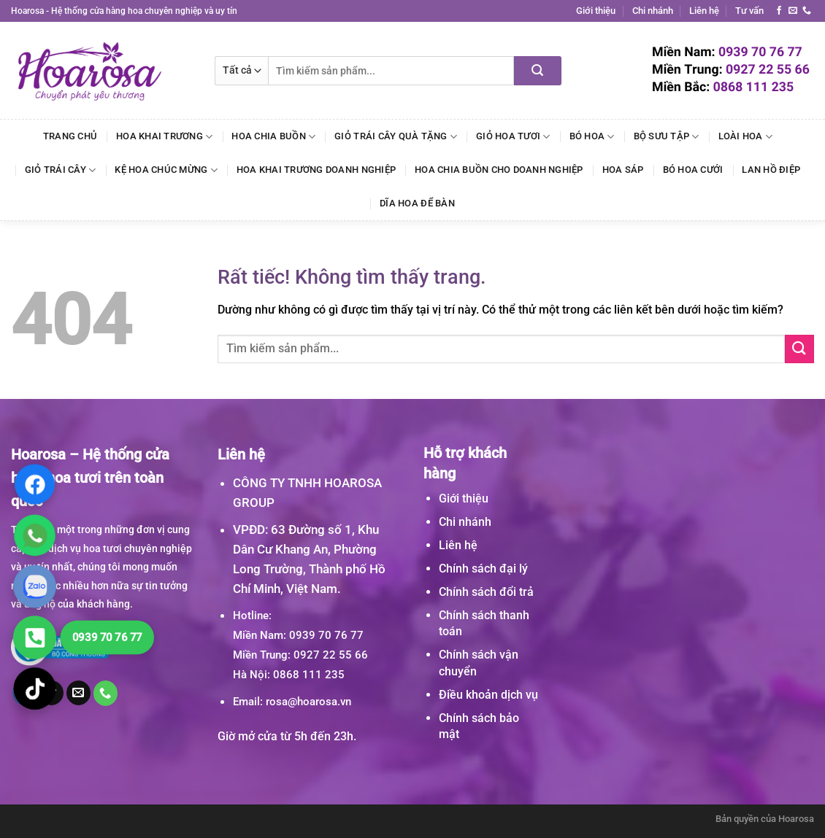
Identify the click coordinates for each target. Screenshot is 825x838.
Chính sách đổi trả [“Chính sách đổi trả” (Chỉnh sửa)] (486, 592)
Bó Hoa (592, 137)
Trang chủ (70, 136)
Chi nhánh (652, 10)
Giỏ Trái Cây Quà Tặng (395, 137)
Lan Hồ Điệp (771, 169)
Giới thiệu (595, 10)
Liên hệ (704, 10)
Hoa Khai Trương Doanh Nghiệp (316, 169)
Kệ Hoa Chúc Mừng (166, 170)
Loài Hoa (745, 137)
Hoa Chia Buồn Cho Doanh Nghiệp (499, 169)
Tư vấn (749, 10)
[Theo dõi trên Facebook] (779, 11)
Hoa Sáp (623, 169)
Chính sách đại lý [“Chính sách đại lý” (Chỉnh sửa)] (483, 568)
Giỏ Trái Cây (60, 170)
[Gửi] (537, 70)
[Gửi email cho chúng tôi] (792, 11)
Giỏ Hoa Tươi (513, 137)
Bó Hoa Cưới (693, 169)
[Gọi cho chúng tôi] (806, 11)
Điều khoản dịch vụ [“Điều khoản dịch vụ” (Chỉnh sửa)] (488, 695)
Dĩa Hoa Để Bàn (417, 203)
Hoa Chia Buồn (273, 137)
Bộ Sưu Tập (666, 137)
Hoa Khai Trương (164, 137)
